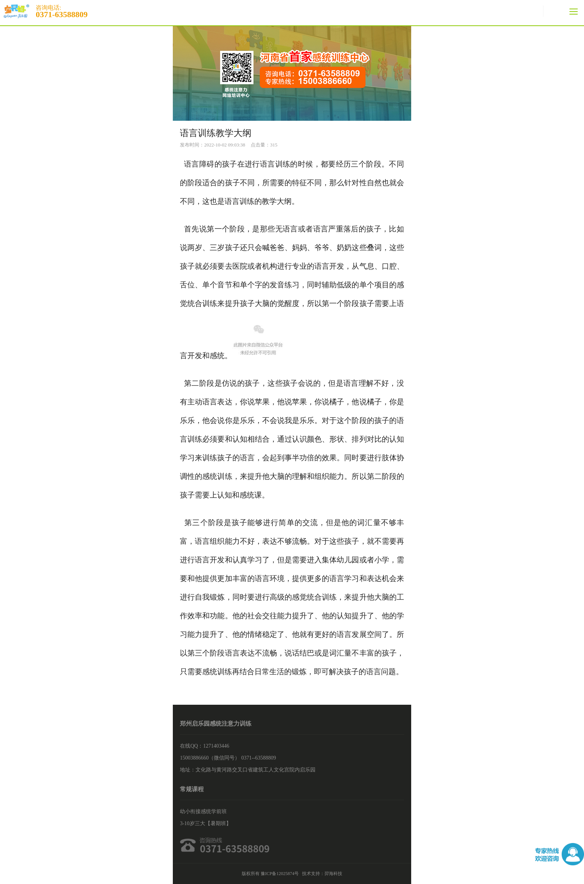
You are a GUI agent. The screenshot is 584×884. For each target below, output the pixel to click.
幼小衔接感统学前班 (203, 811)
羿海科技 (333, 873)
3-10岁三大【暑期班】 (205, 823)
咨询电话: (292, 11)
